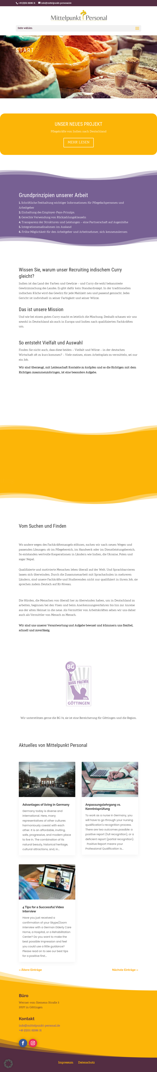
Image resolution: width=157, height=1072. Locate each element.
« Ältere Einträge (30, 970)
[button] (8, 1063)
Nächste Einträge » (125, 970)
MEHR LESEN (79, 142)
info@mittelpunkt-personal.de (39, 1026)
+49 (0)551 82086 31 (30, 1030)
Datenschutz (86, 1063)
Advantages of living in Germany (45, 804)
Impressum (65, 1063)
